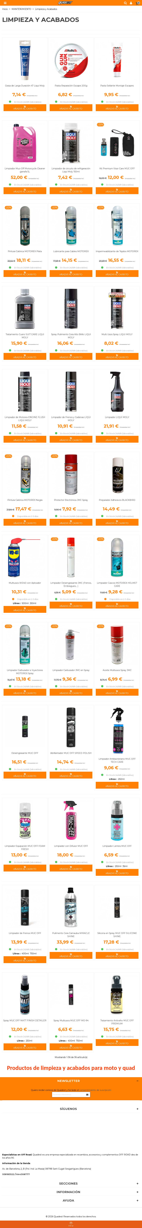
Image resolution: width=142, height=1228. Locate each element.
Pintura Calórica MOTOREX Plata (25, 251)
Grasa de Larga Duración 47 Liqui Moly (25, 85)
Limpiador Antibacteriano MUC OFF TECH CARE (117, 760)
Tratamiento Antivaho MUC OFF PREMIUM (117, 1022)
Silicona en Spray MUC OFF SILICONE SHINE (117, 935)
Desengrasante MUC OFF (24, 753)
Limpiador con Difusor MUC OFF (71, 846)
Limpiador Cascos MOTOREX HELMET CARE (117, 584)
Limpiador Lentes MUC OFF (117, 846)
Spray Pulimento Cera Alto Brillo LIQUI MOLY (71, 336)
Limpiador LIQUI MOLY (117, 417)
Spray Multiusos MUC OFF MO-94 (71, 1020)
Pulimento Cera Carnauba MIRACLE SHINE (71, 935)
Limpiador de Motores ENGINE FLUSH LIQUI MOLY (25, 419)
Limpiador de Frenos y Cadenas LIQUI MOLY (71, 419)
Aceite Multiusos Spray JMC (117, 670)
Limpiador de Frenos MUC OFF (25, 933)
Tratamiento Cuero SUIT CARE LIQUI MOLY (25, 336)
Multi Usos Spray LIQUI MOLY (117, 334)
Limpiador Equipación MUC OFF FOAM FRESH (25, 847)
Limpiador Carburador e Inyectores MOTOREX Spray (25, 672)
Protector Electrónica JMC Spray (71, 500)
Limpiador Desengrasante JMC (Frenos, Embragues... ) (70, 584)
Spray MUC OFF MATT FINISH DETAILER (24, 1020)
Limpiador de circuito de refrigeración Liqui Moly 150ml (71, 170)
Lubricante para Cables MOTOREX (71, 251)
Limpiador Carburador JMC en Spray (71, 670)
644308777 (23, 1174)
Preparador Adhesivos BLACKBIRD (117, 500)
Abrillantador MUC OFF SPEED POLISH (71, 753)
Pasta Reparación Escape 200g (71, 85)
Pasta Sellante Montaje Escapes (117, 85)
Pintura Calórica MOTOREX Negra (24, 500)
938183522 (8, 1174)
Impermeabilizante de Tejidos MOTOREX (117, 251)
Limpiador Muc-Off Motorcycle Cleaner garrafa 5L (25, 170)
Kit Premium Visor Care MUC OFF (117, 168)
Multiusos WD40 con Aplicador (25, 583)
